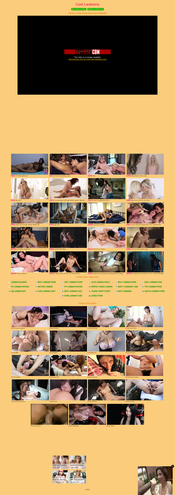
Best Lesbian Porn (95, 9)
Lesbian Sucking (79, 9)
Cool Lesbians (87, 4)
